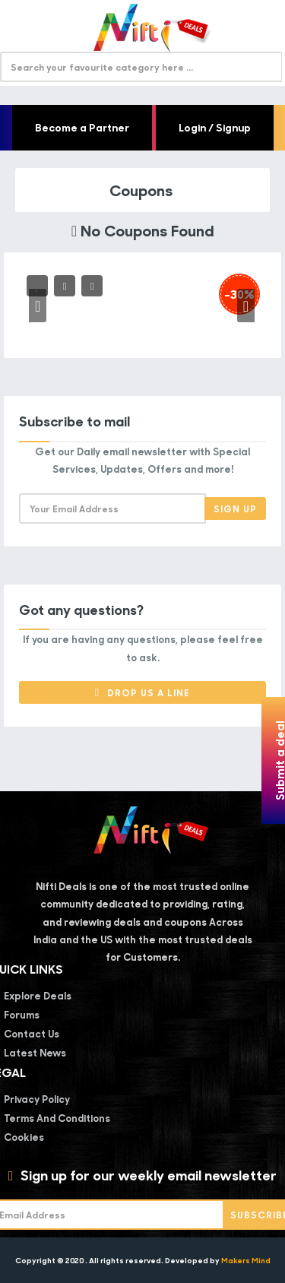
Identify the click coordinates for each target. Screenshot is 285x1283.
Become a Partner (82, 127)
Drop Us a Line (142, 692)
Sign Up (235, 508)
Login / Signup (215, 127)
